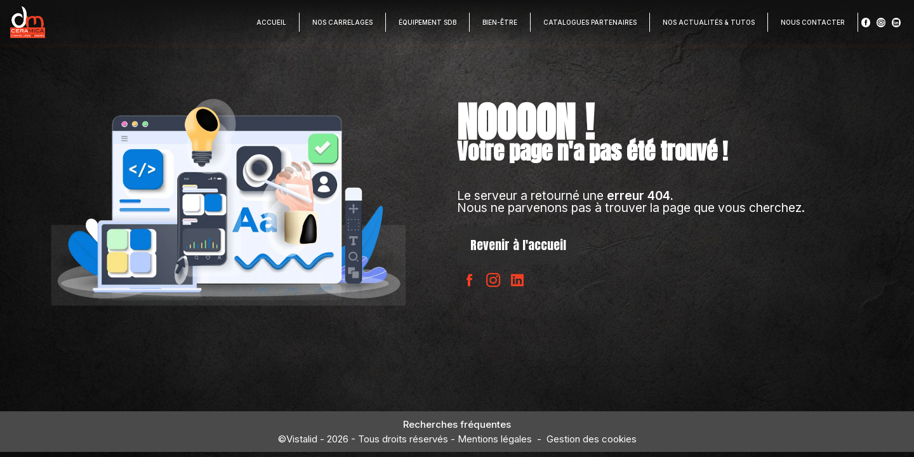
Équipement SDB (427, 22)
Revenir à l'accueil (518, 244)
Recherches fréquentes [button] (457, 424)
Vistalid (301, 439)
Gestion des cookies (591, 439)
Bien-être (499, 22)
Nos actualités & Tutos (709, 22)
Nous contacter (813, 22)
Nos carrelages (342, 22)
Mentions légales (495, 439)
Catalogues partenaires (590, 22)
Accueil (271, 22)
